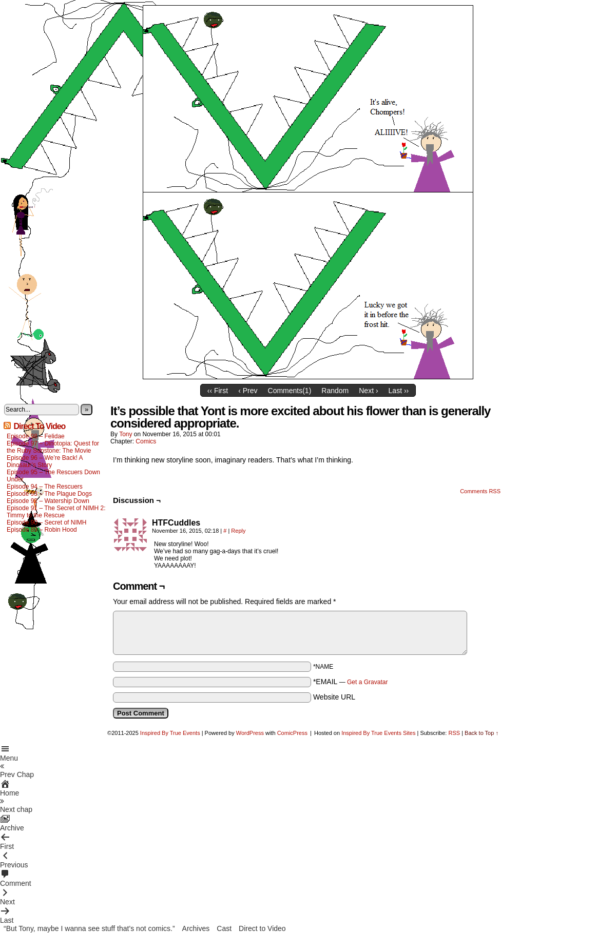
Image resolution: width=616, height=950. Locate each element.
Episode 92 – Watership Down (48, 501)
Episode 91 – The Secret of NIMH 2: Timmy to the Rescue (56, 512)
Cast (224, 928)
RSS (454, 733)
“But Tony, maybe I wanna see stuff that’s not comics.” (89, 928)
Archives (196, 928)
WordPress (250, 733)
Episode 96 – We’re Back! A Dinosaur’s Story (45, 461)
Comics (146, 441)
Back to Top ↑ (481, 733)
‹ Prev (247, 390)
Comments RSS (480, 491)
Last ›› (399, 390)
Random (335, 390)
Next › (368, 390)
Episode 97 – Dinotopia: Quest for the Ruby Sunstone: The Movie (53, 447)
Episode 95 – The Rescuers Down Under (53, 476)
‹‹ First (217, 390)
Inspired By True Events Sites (378, 733)
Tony (125, 434)
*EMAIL (350, 681)
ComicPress (292, 733)
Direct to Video (262, 928)
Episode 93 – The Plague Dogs (49, 493)
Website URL (334, 697)
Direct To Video (39, 426)
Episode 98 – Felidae (36, 436)
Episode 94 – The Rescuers (45, 486)
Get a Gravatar (367, 682)
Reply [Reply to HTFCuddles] (238, 531)
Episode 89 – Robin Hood (42, 529)
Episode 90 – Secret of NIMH (46, 522)
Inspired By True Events (170, 733)
